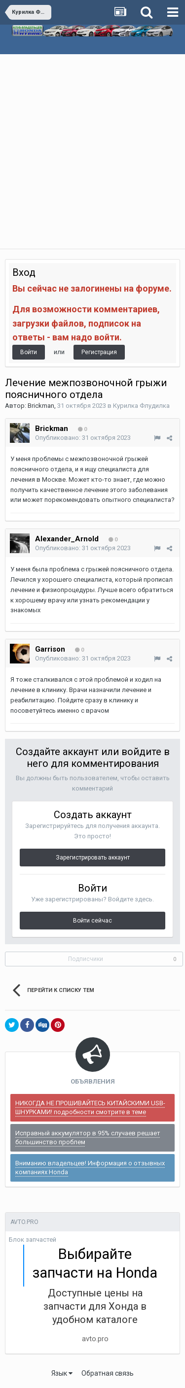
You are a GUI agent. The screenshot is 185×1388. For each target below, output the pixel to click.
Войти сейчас (92, 920)
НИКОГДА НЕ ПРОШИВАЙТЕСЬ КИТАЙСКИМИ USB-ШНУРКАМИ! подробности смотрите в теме (90, 1107)
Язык (62, 1373)
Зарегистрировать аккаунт (93, 857)
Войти (28, 352)
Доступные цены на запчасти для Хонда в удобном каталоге (95, 1306)
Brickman (41, 405)
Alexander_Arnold (67, 538)
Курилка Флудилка (141, 405)
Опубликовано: (83, 437)
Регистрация (99, 352)
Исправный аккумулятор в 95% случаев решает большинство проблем (87, 1137)
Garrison (50, 649)
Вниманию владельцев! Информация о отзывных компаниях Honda (90, 1167)
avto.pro (95, 1338)
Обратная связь (107, 1373)
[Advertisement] (92, 151)
